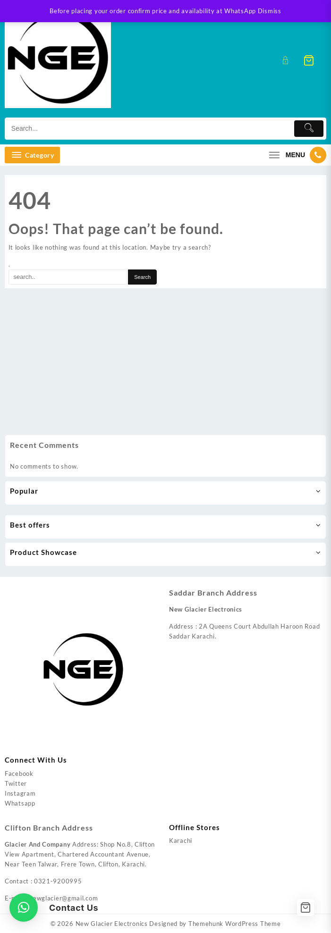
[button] (23, 907)
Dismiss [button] (269, 11)
